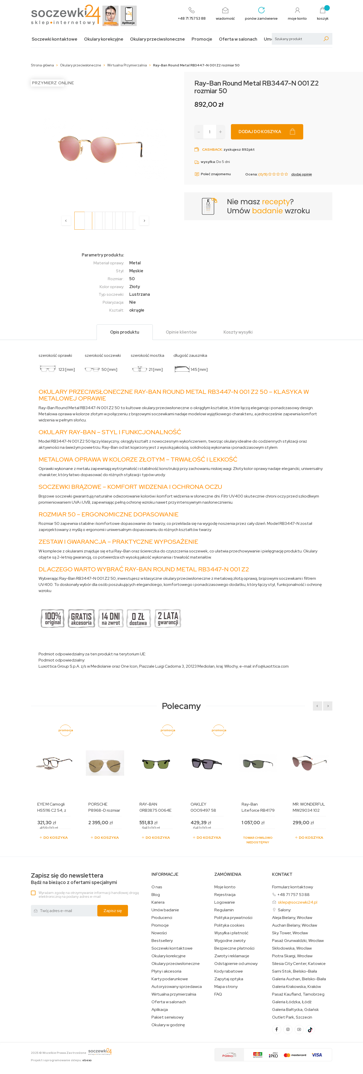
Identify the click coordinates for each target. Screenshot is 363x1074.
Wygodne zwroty (229, 940)
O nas (156, 887)
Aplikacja (159, 1009)
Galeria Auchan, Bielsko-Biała (299, 979)
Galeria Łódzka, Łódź (292, 1002)
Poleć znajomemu (212, 174)
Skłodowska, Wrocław (292, 948)
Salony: (284, 910)
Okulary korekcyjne (103, 39)
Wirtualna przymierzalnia (173, 994)
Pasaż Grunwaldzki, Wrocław (298, 940)
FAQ (218, 994)
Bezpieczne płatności (234, 948)
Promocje (202, 39)
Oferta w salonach (238, 39)
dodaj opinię (301, 174)
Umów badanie (165, 910)
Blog (155, 894)
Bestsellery (162, 940)
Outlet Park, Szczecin (292, 1017)
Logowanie (224, 902)
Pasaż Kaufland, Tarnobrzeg (298, 994)
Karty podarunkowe (169, 979)
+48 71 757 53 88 (293, 894)
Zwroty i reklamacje (231, 956)
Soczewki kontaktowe (54, 39)
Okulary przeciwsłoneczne (157, 39)
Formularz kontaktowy (292, 887)
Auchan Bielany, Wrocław (294, 925)
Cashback (212, 149)
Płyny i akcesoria (166, 971)
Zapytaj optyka (228, 979)
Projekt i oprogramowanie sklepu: (61, 1060)
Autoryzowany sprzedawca (176, 986)
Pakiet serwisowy (167, 1017)
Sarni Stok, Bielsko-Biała (294, 971)
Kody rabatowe (228, 971)
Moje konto (225, 887)
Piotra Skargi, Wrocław (292, 956)
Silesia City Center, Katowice (299, 963)
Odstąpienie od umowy (235, 963)
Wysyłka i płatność (231, 933)
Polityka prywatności (233, 917)
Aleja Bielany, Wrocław (292, 917)
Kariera (158, 902)
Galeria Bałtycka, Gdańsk (295, 1009)
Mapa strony (226, 986)
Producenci (161, 917)
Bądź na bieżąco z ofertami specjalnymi (74, 878)
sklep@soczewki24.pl (297, 902)
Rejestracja (225, 894)
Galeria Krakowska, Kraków (296, 986)
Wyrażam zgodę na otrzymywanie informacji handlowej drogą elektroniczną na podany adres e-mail (89, 895)
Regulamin (224, 910)
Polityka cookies (229, 925)
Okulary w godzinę (168, 1025)
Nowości (159, 933)
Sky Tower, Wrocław (290, 933)
